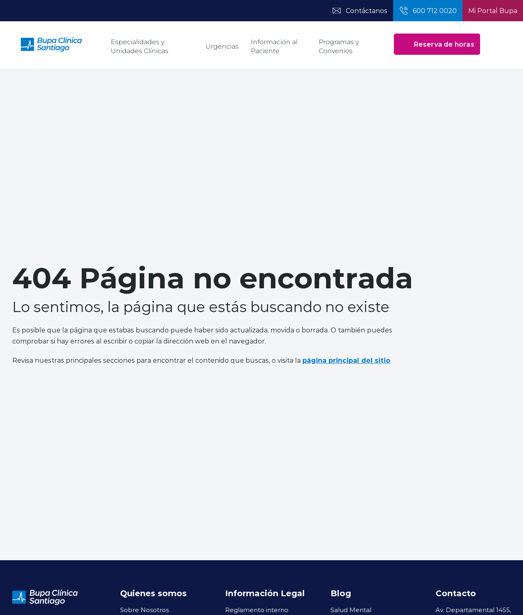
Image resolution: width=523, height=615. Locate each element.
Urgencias (222, 46)
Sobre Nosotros (144, 610)
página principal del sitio (346, 360)
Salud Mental (351, 610)
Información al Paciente (274, 46)
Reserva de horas (437, 44)
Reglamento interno (256, 610)
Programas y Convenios (339, 46)
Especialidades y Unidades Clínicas (139, 46)
